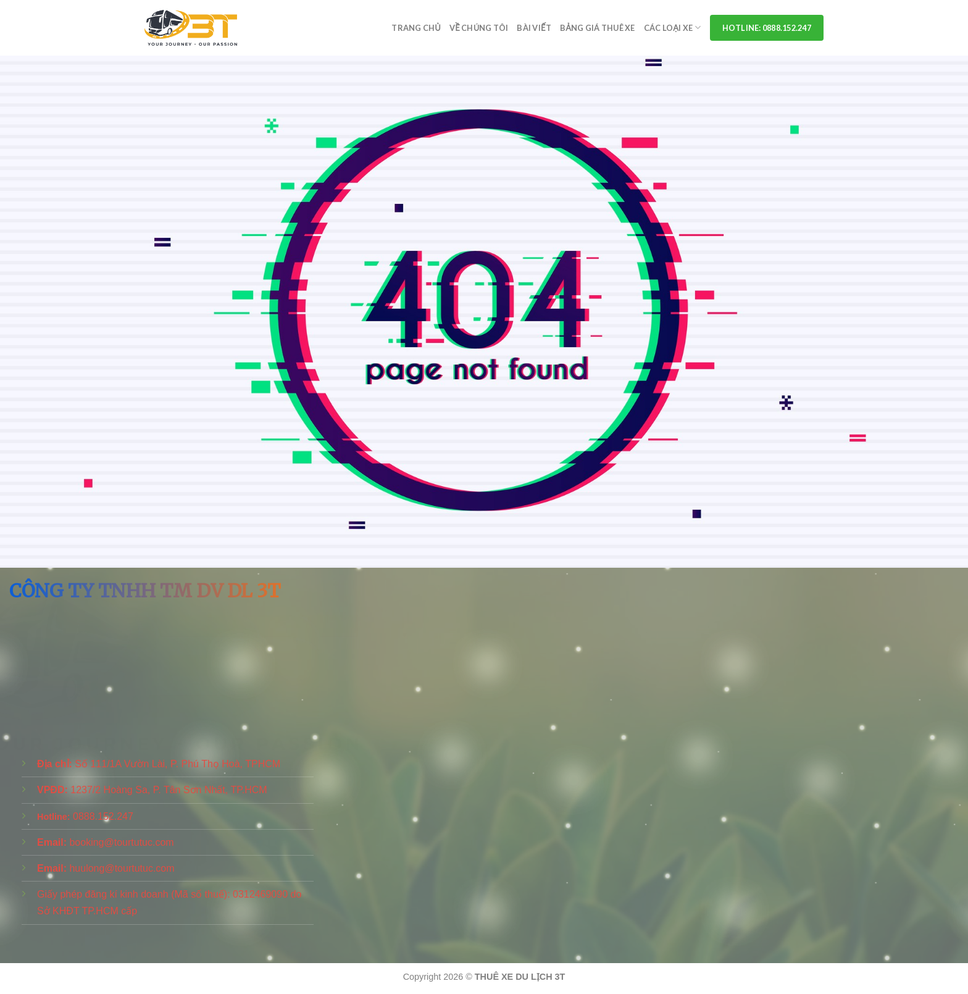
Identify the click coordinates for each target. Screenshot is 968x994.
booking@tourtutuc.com (121, 842)
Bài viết (534, 28)
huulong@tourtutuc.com (121, 868)
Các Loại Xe (672, 27)
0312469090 (260, 894)
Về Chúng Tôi (478, 28)
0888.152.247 (103, 816)
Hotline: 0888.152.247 (766, 28)
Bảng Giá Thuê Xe (597, 28)
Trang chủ (416, 28)
